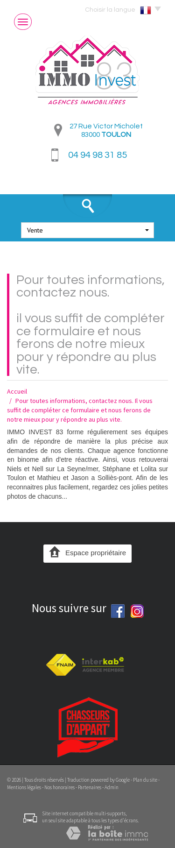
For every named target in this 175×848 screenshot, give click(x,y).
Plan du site (145, 780)
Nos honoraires (59, 787)
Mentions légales (24, 787)
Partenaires (89, 787)
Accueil (17, 391)
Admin (112, 787)
